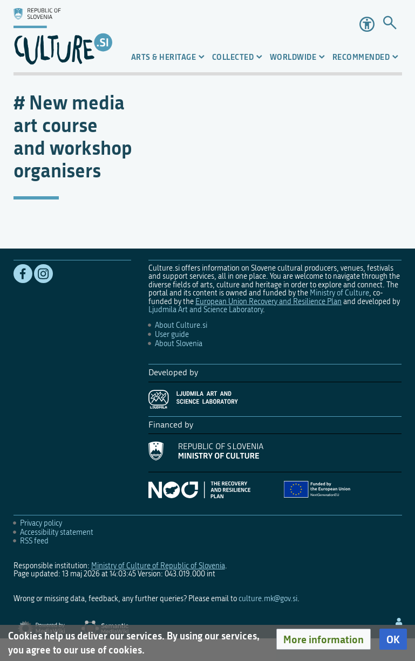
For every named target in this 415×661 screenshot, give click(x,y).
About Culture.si (181, 325)
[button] (323, 639)
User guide (172, 334)
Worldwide (293, 57)
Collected (233, 57)
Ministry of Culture (339, 293)
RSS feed (34, 541)
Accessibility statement (56, 532)
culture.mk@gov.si (268, 598)
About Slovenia (178, 343)
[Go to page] (390, 24)
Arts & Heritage (163, 57)
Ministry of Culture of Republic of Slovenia (158, 565)
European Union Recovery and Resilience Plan (268, 301)
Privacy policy (41, 523)
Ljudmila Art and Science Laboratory (205, 309)
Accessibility (367, 24)
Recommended (361, 57)
